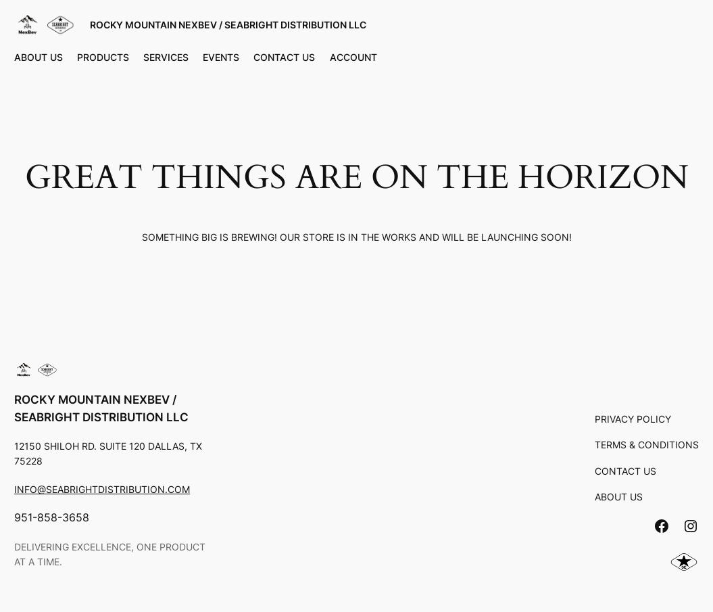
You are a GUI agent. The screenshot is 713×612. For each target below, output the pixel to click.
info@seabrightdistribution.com (102, 489)
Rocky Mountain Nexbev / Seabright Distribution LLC (228, 24)
